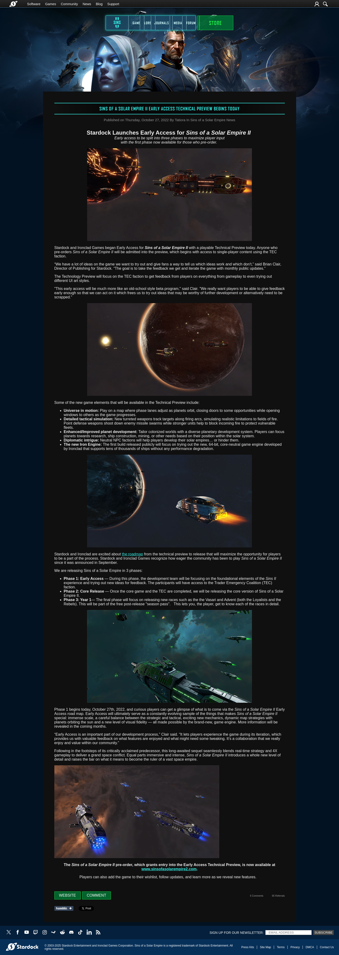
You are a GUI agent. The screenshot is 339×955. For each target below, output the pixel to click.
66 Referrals (278, 896)
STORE (258, 23)
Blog (99, 4)
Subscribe (324, 932)
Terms (281, 947)
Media (193, 23)
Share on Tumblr (65, 908)
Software (33, 4)
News (87, 4)
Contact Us (327, 947)
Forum (223, 23)
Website (67, 895)
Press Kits (247, 947)
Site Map (265, 947)
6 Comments (256, 896)
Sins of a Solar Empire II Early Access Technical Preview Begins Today (169, 108)
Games (50, 4)
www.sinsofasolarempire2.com (169, 869)
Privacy (295, 947)
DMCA (310, 947)
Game (101, 23)
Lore (131, 23)
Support (113, 4)
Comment (96, 895)
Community (69, 4)
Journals (162, 23)
